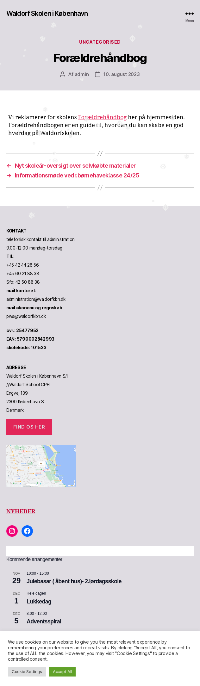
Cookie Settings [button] (27, 671)
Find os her (29, 427)
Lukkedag (39, 601)
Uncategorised (100, 42)
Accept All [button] (62, 671)
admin (82, 74)
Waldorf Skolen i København (47, 13)
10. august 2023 (121, 74)
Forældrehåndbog (102, 117)
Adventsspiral (44, 621)
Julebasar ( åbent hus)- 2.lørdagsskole (74, 581)
